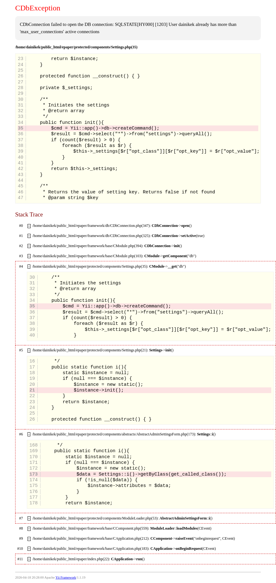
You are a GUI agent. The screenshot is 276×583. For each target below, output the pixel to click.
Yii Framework (66, 577)
